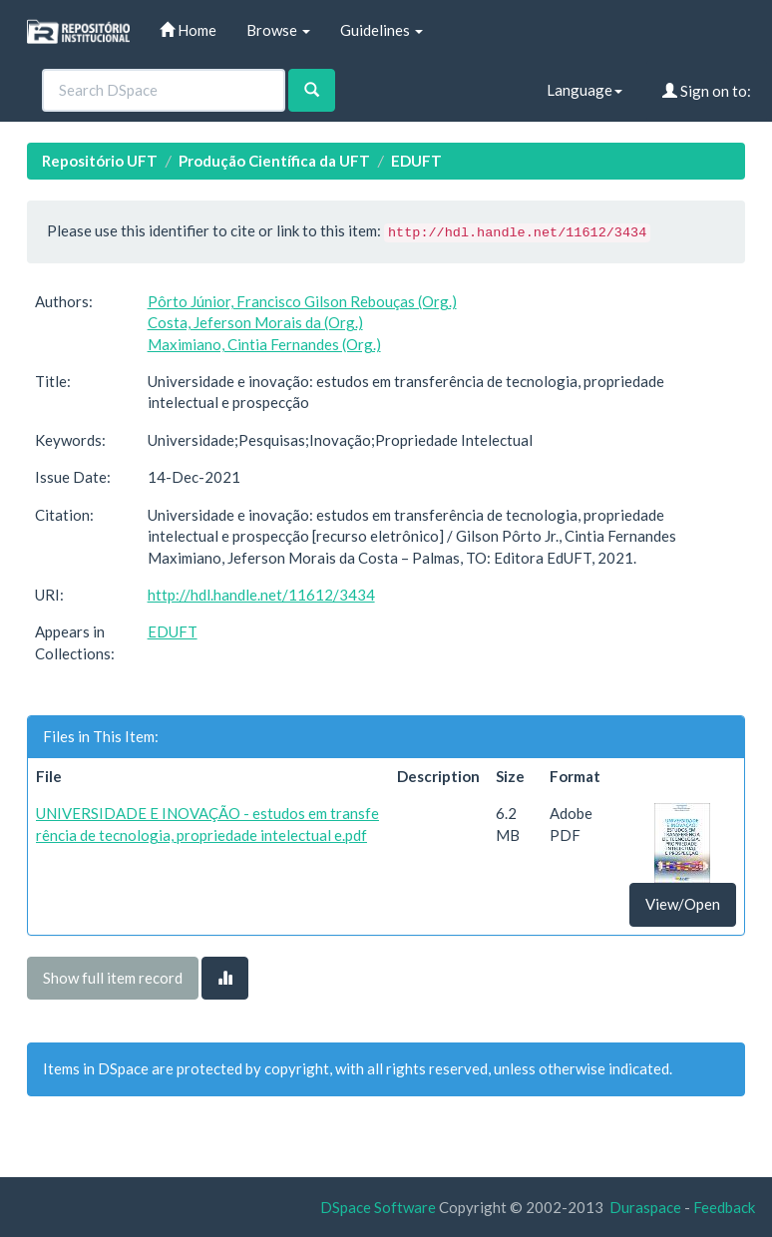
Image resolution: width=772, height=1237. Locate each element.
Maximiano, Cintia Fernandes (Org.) (264, 344)
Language (584, 90)
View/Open (682, 904)
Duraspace (645, 1207)
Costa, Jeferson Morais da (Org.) (255, 322)
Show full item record (113, 978)
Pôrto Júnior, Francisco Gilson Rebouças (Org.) (302, 301)
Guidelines (381, 30)
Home (188, 30)
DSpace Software (378, 1207)
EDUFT (416, 161)
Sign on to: (706, 91)
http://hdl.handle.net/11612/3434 (261, 595)
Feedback (724, 1207)
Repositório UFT (100, 161)
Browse (278, 30)
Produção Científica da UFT (274, 161)
